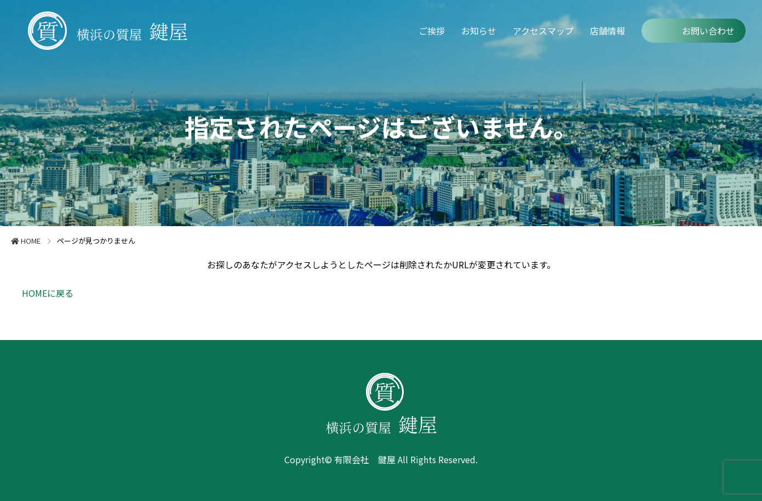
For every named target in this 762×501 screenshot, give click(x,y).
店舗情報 (607, 30)
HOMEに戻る (47, 293)
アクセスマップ (543, 30)
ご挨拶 (432, 30)
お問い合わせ (708, 30)
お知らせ (478, 30)
